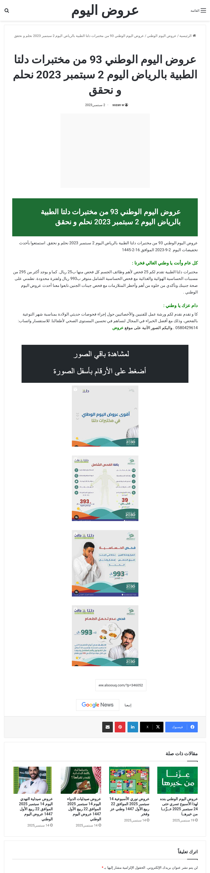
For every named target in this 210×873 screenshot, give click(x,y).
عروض (117, 327)
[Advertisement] (105, 151)
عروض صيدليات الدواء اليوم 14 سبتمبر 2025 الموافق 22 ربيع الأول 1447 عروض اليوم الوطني (84, 809)
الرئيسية (187, 36)
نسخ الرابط (79, 685)
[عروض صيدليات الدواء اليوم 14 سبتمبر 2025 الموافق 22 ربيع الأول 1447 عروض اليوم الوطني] (81, 780)
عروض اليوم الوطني (161, 36)
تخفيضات (190, 249)
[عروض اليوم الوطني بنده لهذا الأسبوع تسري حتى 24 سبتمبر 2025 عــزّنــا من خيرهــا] (177, 780)
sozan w (118, 105)
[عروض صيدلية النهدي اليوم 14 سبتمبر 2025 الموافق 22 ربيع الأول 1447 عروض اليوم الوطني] (32, 780)
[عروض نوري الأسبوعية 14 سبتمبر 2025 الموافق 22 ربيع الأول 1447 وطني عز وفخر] (129, 780)
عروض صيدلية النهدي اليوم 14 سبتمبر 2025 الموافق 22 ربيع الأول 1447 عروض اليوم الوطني (35, 809)
